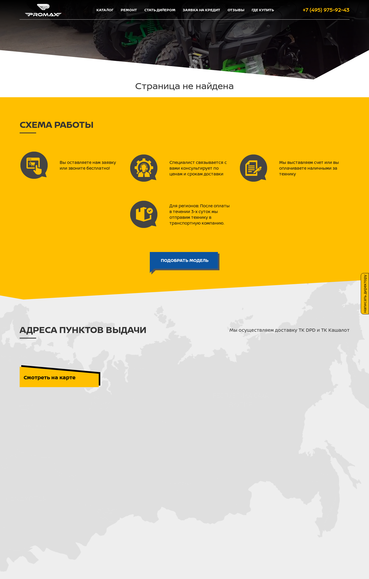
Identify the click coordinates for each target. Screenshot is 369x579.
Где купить (263, 9)
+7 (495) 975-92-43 (326, 9)
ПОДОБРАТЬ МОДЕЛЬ (184, 260)
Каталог (104, 9)
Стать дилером (159, 9)
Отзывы (236, 9)
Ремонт (129, 9)
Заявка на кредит (201, 9)
